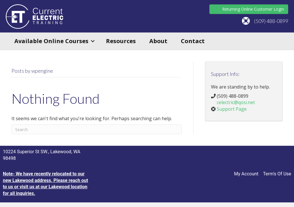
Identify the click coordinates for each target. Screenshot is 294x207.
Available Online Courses (51, 41)
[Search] (96, 129)
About (158, 41)
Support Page (232, 109)
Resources (121, 41)
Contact (193, 41)
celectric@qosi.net (236, 102)
